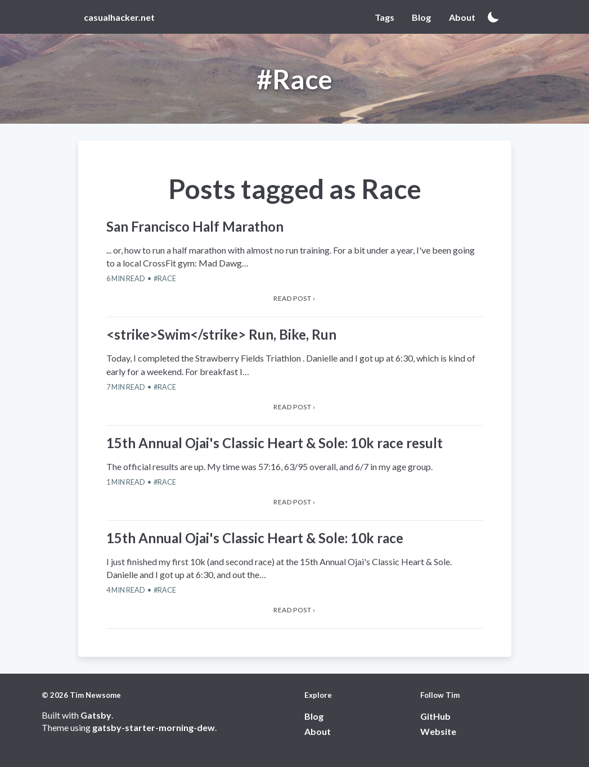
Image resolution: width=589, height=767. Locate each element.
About (317, 731)
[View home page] (122, 17)
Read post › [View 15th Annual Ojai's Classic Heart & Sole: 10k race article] (294, 610)
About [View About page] (462, 17)
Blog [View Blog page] (421, 17)
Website (438, 731)
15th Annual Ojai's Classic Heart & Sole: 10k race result (274, 443)
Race (167, 278)
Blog (313, 716)
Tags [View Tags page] (384, 17)
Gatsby (95, 715)
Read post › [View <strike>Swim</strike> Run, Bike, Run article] (294, 407)
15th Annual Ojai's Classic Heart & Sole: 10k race (254, 538)
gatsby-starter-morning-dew (153, 727)
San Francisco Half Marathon (195, 226)
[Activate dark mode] (493, 17)
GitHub (435, 716)
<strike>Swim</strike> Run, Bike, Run (221, 334)
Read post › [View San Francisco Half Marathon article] (294, 298)
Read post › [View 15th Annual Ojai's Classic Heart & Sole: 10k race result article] (294, 502)
